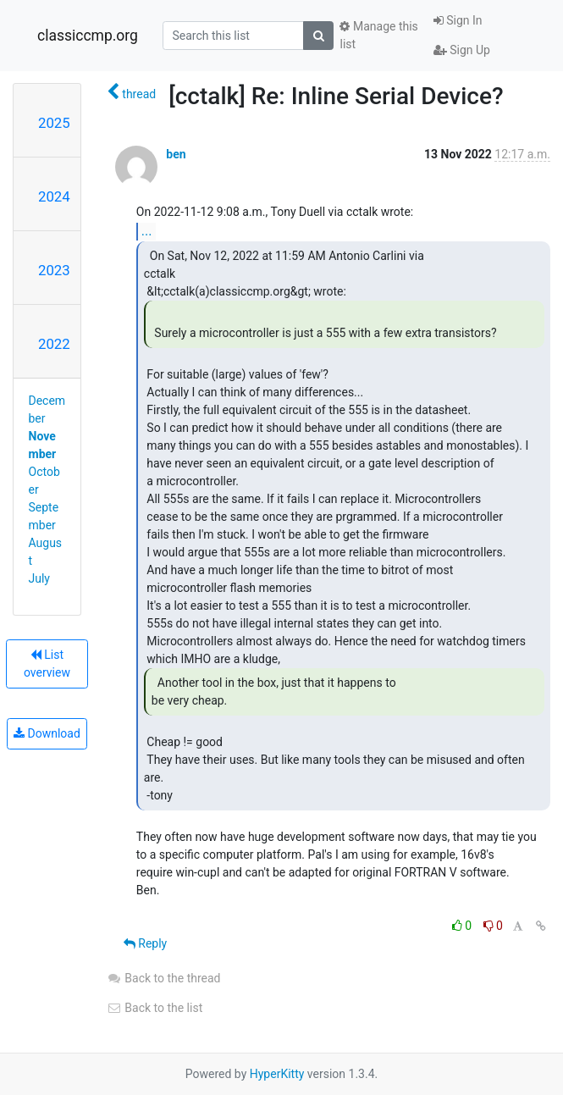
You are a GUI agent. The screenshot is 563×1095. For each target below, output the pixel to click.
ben (175, 154)
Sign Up (461, 50)
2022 (54, 343)
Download (47, 733)
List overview (47, 663)
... (146, 231)
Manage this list (378, 35)
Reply (145, 943)
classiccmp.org (87, 35)
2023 (54, 270)
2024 (54, 196)
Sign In (458, 20)
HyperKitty (277, 1074)
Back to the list (154, 1008)
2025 (54, 122)
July (39, 578)
